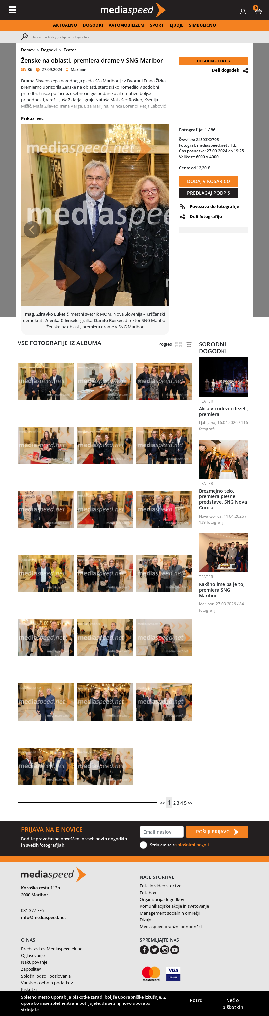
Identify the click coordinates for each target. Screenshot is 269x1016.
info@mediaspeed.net (43, 917)
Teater (70, 49)
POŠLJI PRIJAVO (217, 832)
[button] (258, 11)
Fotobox (148, 893)
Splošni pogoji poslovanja (46, 976)
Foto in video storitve (160, 886)
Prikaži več (32, 118)
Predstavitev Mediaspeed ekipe (51, 949)
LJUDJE (176, 25)
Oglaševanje (33, 955)
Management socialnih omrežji (170, 913)
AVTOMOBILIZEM (126, 25)
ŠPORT (157, 25)
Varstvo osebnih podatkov (47, 983)
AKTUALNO (65, 25)
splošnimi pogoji (192, 845)
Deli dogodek (225, 70)
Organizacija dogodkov (162, 899)
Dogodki (49, 49)
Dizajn (145, 920)
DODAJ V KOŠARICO (208, 181)
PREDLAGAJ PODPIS (208, 193)
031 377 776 (32, 910)
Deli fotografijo (206, 216)
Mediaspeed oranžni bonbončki (171, 926)
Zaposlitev (31, 969)
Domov (27, 49)
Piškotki (29, 989)
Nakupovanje (34, 962)
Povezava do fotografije (214, 206)
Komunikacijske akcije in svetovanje (174, 906)
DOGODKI (93, 25)
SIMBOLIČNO (202, 25)
